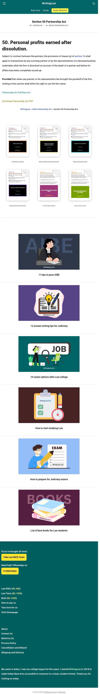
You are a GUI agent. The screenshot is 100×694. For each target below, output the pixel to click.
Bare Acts (35, 10)
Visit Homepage (9, 612)
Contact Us (7, 633)
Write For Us (7, 638)
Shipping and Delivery (12, 652)
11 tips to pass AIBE (49, 274)
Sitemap (62, 692)
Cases (46, 10)
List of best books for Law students (49, 530)
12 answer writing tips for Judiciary (49, 326)
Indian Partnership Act (58, 25)
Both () (9, 598)
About (4, 629)
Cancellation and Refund (14, 647)
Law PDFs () (10, 588)
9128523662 (10, 571)
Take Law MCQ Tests (14, 557)
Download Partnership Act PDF (17, 101)
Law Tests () (11, 593)
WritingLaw (25, 109)
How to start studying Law (49, 428)
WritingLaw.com (50, 692)
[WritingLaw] (49, 3)
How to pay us (8, 602)
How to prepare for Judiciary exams (49, 479)
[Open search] (93, 3)
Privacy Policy (8, 643)
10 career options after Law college (49, 377)
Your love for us (9, 607)
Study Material (60, 10)
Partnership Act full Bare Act (16, 92)
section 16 (80, 56)
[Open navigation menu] (4, 3)
